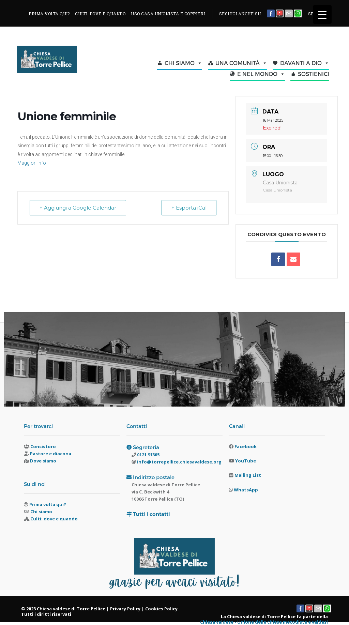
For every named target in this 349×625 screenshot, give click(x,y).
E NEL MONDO (261, 74)
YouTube (245, 461)
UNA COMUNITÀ (241, 63)
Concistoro (43, 446)
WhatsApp (246, 490)
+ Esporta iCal (189, 207)
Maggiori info (31, 163)
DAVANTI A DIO (304, 63)
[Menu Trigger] (322, 14)
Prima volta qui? (47, 504)
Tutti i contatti (151, 514)
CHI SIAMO (183, 63)
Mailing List (247, 475)
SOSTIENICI (313, 74)
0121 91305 (148, 455)
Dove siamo (43, 461)
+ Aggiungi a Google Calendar (78, 207)
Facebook (245, 446)
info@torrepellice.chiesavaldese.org (179, 462)
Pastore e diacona (50, 454)
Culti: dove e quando (54, 519)
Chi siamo (41, 511)
